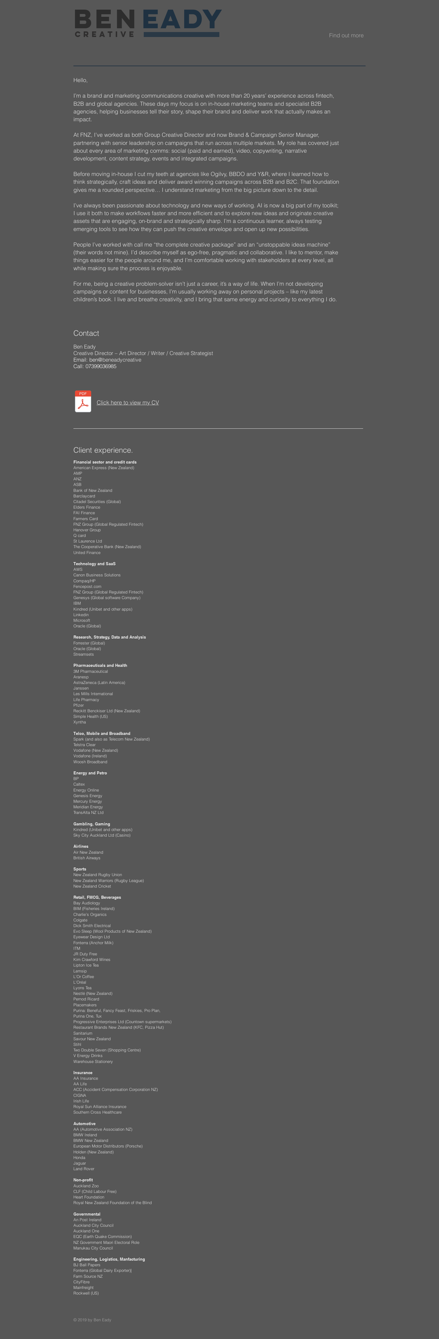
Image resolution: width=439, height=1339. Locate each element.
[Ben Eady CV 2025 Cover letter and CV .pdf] (83, 402)
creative (106, 34)
